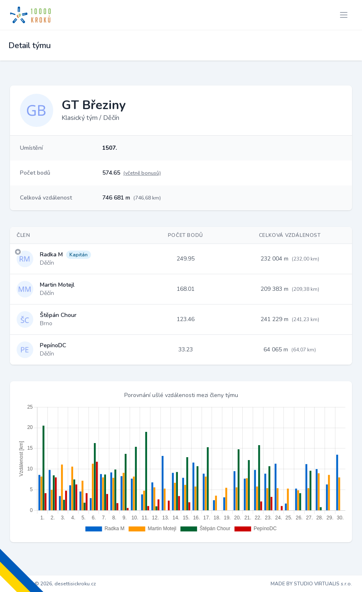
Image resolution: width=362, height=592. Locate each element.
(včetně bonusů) (142, 173)
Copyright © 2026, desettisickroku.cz (53, 583)
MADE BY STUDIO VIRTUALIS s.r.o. (311, 583)
